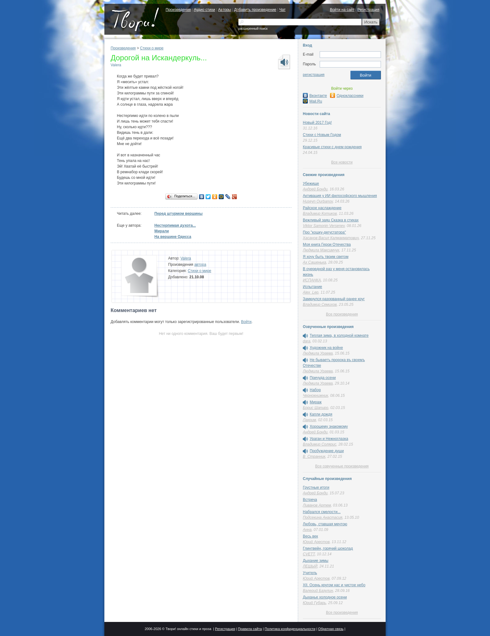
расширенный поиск (253, 28)
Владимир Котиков (320, 213)
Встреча (310, 499)
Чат (282, 10)
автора (200, 264)
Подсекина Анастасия (322, 517)
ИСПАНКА (312, 280)
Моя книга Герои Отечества (327, 244)
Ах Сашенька (314, 262)
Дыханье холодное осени (325, 597)
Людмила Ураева (318, 353)
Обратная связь (330, 629)
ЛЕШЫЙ (310, 566)
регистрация (313, 75)
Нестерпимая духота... (175, 225)
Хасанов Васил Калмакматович (331, 238)
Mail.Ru (312, 101)
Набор (315, 390)
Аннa (307, 529)
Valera (116, 65)
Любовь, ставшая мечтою (325, 524)
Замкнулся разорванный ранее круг (334, 299)
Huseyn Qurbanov (318, 201)
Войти (246, 322)
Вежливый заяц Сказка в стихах (330, 220)
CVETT (309, 554)
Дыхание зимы (315, 560)
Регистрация (368, 10)
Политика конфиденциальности (290, 629)
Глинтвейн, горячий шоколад (328, 548)
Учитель (310, 573)
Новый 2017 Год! (317, 122)
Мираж (316, 402)
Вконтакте (315, 95)
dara (306, 341)
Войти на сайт (342, 10)
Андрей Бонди (315, 189)
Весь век (310, 536)
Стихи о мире (151, 48)
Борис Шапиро (315, 408)
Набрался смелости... (322, 512)
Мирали (161, 231)
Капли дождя (321, 414)
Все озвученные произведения (341, 466)
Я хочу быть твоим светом (325, 257)
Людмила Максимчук (321, 250)
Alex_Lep (310, 292)
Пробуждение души (327, 451)
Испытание (312, 287)
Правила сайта (250, 629)
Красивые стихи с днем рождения (332, 147)
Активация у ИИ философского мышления (340, 196)
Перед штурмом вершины (178, 213)
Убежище (311, 183)
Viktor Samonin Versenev (324, 226)
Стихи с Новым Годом (322, 135)
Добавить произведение (255, 10)
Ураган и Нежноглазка (329, 439)
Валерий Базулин (318, 590)
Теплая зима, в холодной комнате (339, 335)
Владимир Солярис (319, 444)
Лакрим (309, 420)
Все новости (341, 162)
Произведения (178, 10)
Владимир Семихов (320, 304)
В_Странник (314, 456)
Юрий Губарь (314, 603)
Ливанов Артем (317, 505)
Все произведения (342, 314)
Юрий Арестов (316, 542)
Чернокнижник (315, 395)
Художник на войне (326, 348)
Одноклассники (346, 95)
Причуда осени (323, 378)
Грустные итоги (316, 487)
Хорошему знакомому (329, 426)
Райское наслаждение (322, 208)
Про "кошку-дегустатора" (324, 232)
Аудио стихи (204, 10)
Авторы (224, 10)
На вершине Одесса (172, 237)
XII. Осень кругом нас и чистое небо (334, 585)
